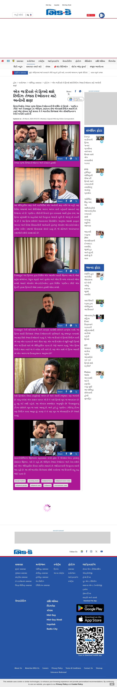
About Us (18, 668)
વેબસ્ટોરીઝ (67, 61)
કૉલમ (47, 66)
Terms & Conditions (73, 668)
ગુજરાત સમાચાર (21, 573)
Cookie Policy (77, 684)
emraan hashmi (20, 481)
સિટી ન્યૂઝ (18, 66)
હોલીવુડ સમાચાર (42, 577)
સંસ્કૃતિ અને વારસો (90, 597)
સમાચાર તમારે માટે (34, 66)
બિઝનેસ (112, 61)
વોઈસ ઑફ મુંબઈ (78, 66)
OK (112, 684)
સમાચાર (20, 61)
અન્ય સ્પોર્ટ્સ (59, 573)
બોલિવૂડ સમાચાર (42, 569)
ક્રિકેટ (56, 569)
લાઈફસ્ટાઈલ (53, 61)
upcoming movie (33, 481)
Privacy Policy (57, 668)
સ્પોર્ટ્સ (41, 61)
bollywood (47, 485)
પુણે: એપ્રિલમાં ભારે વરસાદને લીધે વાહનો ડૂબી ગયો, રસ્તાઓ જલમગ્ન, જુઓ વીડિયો (62, 73)
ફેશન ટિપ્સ (87, 593)
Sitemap (99, 668)
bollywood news (36, 485)
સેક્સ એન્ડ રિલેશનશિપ (91, 569)
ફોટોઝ (78, 61)
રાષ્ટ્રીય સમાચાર (21, 577)
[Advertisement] (58, 38)
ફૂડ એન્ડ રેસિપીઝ (89, 581)
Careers (45, 668)
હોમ (14, 83)
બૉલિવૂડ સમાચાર (35, 83)
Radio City (52, 628)
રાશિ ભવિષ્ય (100, 61)
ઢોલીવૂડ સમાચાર (42, 573)
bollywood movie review (63, 481)
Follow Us (78, 99)
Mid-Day (48, 5)
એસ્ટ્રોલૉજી (87, 573)
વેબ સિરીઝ (40, 581)
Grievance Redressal (58, 672)
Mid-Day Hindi (66, 5)
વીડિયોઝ (88, 61)
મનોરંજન (31, 61)
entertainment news (60, 485)
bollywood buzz (47, 481)
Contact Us (88, 668)
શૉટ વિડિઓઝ (61, 66)
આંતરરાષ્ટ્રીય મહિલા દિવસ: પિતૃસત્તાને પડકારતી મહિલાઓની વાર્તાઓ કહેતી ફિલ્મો (90, 327)
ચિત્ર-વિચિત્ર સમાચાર (23, 585)
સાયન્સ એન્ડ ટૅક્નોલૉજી (92, 585)
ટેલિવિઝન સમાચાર (43, 585)
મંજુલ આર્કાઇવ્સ (96, 66)
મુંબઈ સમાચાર (20, 569)
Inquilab (56, 5)
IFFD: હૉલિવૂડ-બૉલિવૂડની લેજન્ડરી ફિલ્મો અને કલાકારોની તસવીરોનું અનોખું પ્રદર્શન (88, 181)
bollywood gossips (21, 485)
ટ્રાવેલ (85, 589)
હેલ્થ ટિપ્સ (87, 577)
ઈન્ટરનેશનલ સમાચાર (23, 581)
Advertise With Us (32, 668)
